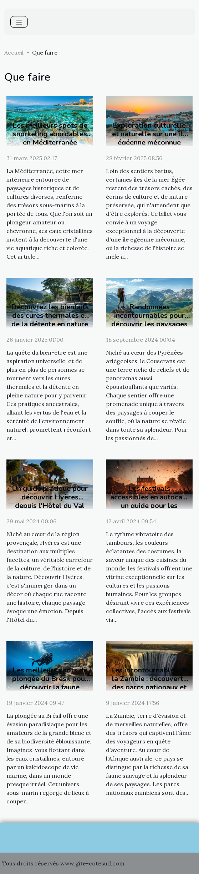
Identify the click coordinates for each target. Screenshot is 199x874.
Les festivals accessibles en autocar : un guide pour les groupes (149, 501)
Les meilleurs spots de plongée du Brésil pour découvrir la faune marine (50, 683)
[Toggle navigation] (19, 22)
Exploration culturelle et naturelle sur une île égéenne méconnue (149, 134)
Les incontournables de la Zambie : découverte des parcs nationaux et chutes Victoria (149, 683)
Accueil (14, 52)
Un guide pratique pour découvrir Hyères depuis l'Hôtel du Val (50, 497)
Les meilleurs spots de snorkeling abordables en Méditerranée (49, 134)
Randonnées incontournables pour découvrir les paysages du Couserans (149, 319)
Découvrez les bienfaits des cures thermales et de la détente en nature (50, 315)
